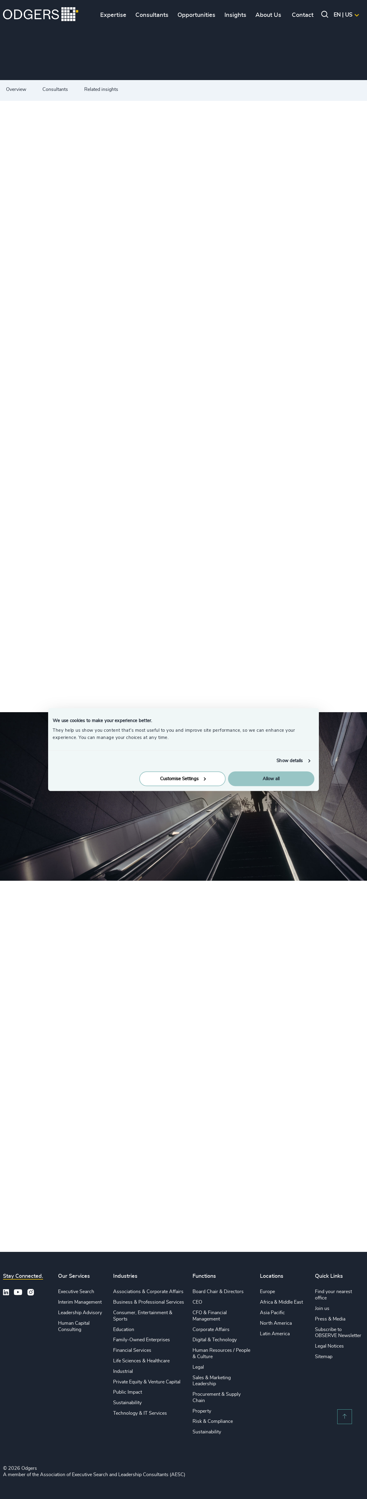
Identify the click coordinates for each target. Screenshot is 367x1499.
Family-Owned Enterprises (141, 1339)
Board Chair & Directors (218, 1291)
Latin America (275, 1333)
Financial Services (132, 1350)
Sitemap (323, 1356)
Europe (267, 1291)
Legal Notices (329, 1346)
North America (276, 1323)
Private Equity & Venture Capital (146, 1382)
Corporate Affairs (211, 1329)
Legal (198, 1367)
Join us (322, 1308)
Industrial (123, 1371)
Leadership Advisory (80, 1312)
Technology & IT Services (140, 1413)
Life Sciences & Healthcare (141, 1360)
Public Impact (127, 1392)
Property (202, 1411)
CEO (197, 1302)
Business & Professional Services (148, 1302)
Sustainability (127, 1402)
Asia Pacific (272, 1312)
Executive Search (76, 1291)
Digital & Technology (215, 1339)
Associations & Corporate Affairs (148, 1291)
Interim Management (80, 1302)
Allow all (271, 778)
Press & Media (330, 1319)
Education (123, 1329)
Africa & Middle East (281, 1302)
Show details (289, 761)
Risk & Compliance (213, 1421)
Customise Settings (183, 778)
